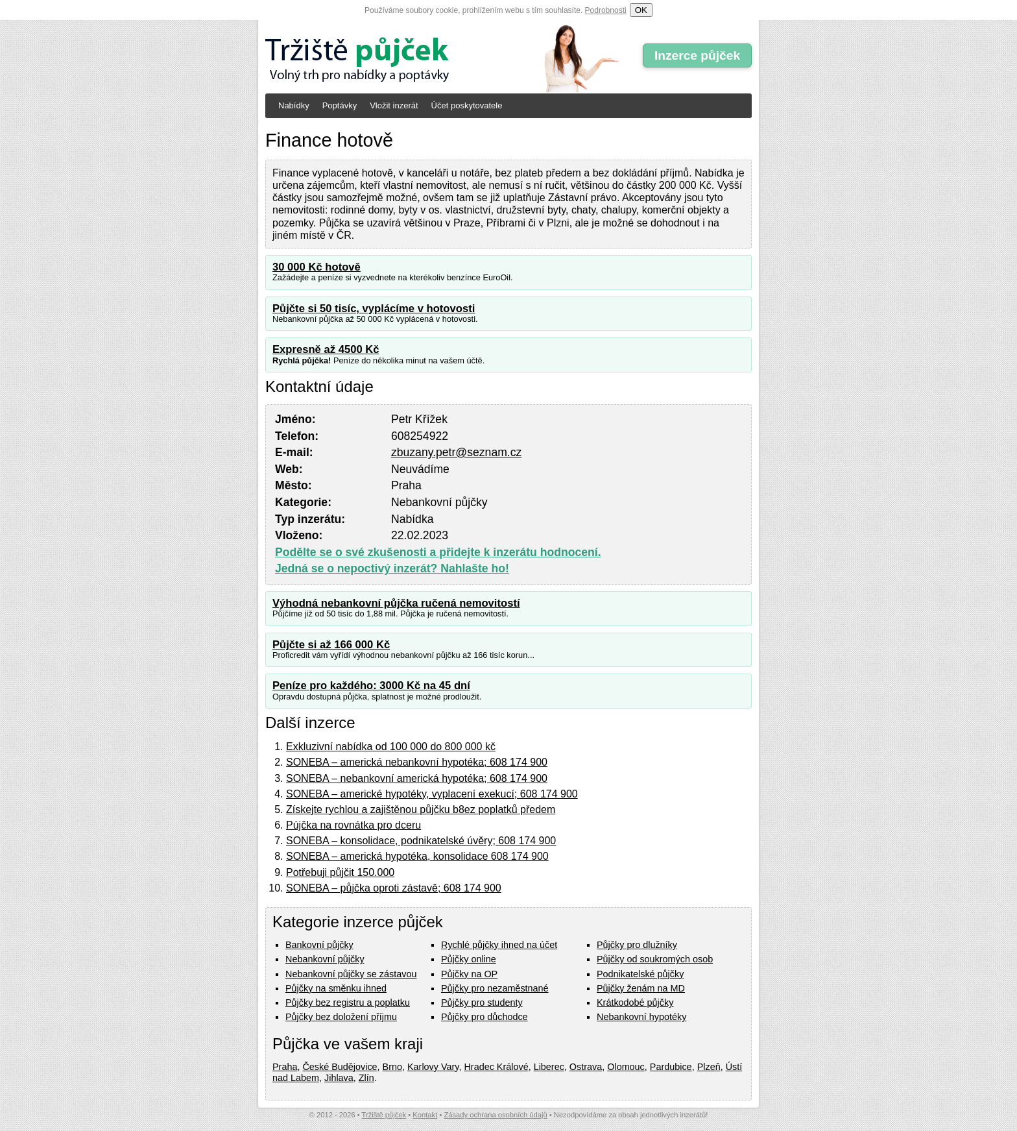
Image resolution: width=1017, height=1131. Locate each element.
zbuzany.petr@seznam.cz (456, 452)
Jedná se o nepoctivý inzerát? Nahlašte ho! (392, 568)
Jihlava (338, 1078)
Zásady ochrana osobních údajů (495, 1115)
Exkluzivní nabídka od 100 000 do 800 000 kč (391, 746)
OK (641, 10)
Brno (392, 1067)
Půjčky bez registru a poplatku (347, 1002)
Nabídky (293, 105)
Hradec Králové (496, 1067)
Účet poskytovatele (467, 105)
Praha (284, 1067)
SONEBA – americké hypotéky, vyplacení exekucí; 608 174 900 (432, 793)
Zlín (366, 1078)
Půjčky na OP (469, 974)
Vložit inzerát (394, 105)
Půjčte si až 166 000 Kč (331, 644)
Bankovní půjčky (319, 945)
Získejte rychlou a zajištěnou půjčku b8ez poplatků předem (420, 809)
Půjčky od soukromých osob (655, 959)
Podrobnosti (606, 10)
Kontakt (425, 1115)
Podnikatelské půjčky (640, 974)
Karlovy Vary (433, 1067)
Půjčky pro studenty (482, 1002)
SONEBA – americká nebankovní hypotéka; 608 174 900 (416, 762)
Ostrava (585, 1067)
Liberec (549, 1067)
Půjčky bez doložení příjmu (341, 1017)
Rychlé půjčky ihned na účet (499, 945)
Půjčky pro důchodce (484, 1017)
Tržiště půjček (384, 1115)
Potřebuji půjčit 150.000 (340, 872)
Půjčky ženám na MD (641, 988)
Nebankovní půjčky (325, 959)
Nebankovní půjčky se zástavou (350, 974)
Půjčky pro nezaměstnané (495, 988)
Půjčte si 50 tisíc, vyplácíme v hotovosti (373, 308)
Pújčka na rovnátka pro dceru (353, 825)
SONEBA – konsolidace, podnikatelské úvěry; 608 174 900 (421, 840)
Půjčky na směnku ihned (336, 988)
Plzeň (709, 1067)
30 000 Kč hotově (316, 267)
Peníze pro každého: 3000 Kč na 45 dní (371, 685)
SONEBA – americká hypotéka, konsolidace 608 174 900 (417, 856)
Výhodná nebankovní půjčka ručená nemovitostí (396, 603)
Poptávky (339, 105)
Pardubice (671, 1067)
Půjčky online (468, 959)
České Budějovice (339, 1067)
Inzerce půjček (697, 55)
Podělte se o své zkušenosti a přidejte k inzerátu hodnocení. (438, 552)
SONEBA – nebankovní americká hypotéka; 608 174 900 (416, 778)
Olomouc (626, 1067)
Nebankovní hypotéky (641, 1017)
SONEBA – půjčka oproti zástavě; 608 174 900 (393, 888)
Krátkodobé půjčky (635, 1002)
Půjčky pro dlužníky (637, 945)
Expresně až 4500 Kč (325, 349)
